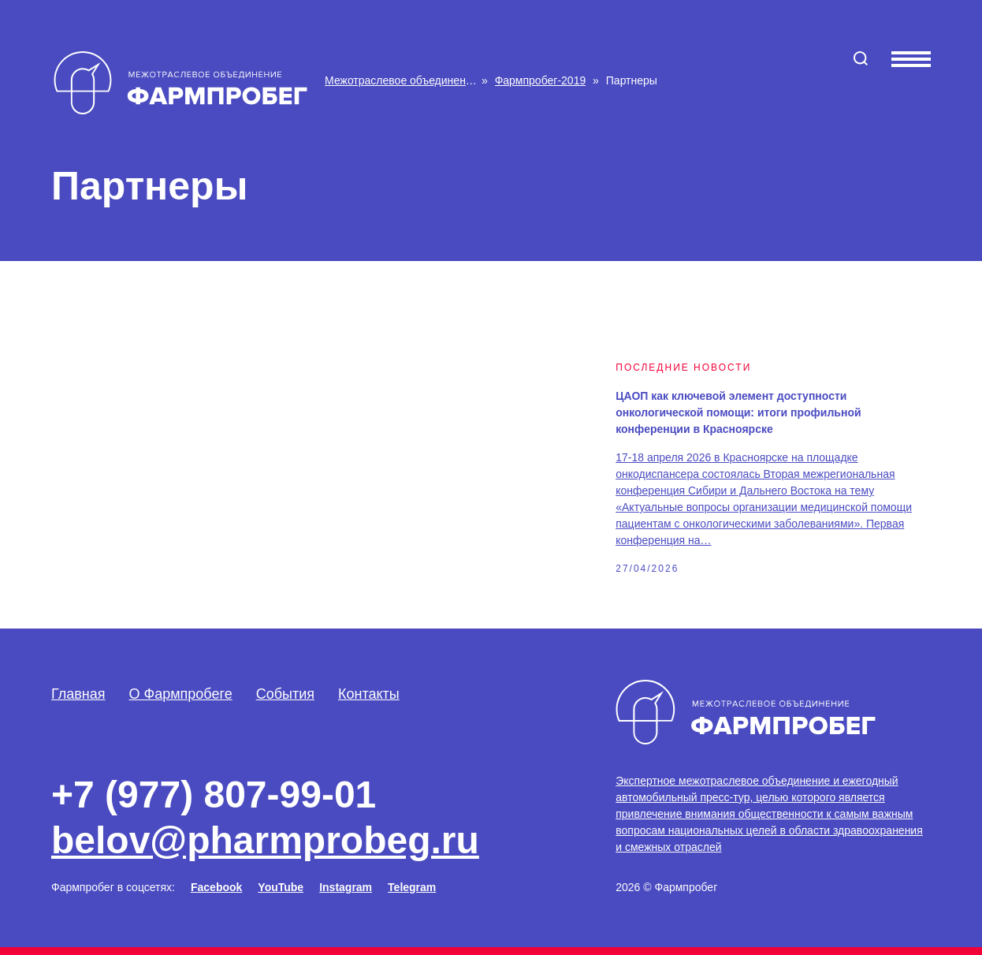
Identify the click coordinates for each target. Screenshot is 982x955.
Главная (78, 694)
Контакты (369, 694)
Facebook (216, 887)
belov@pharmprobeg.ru (265, 840)
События (285, 694)
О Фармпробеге (180, 694)
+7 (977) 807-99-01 (213, 794)
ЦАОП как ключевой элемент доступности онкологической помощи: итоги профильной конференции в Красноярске (738, 412)
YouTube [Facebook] (280, 887)
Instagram (345, 887)
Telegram (412, 887)
